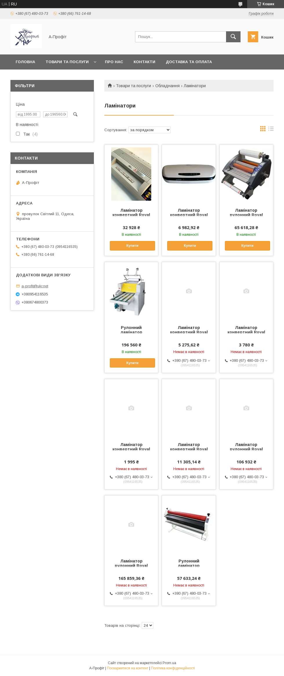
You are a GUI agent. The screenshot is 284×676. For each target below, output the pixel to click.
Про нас (114, 62)
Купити (132, 246)
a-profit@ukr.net (34, 286)
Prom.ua (169, 663)
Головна (25, 62)
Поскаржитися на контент (127, 668)
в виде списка (271, 130)
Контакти (144, 62)
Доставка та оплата (189, 62)
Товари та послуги (67, 62)
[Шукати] (233, 36)
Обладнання (167, 85)
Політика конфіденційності (173, 668)
